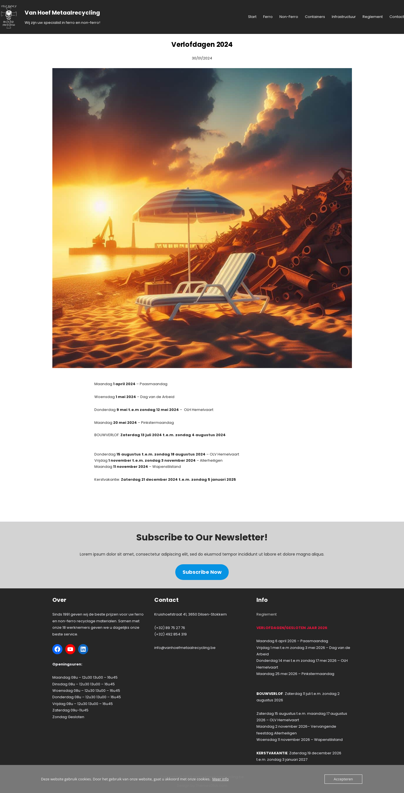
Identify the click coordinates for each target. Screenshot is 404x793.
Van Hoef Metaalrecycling (62, 13)
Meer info (220, 779)
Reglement (266, 614)
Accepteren (343, 779)
